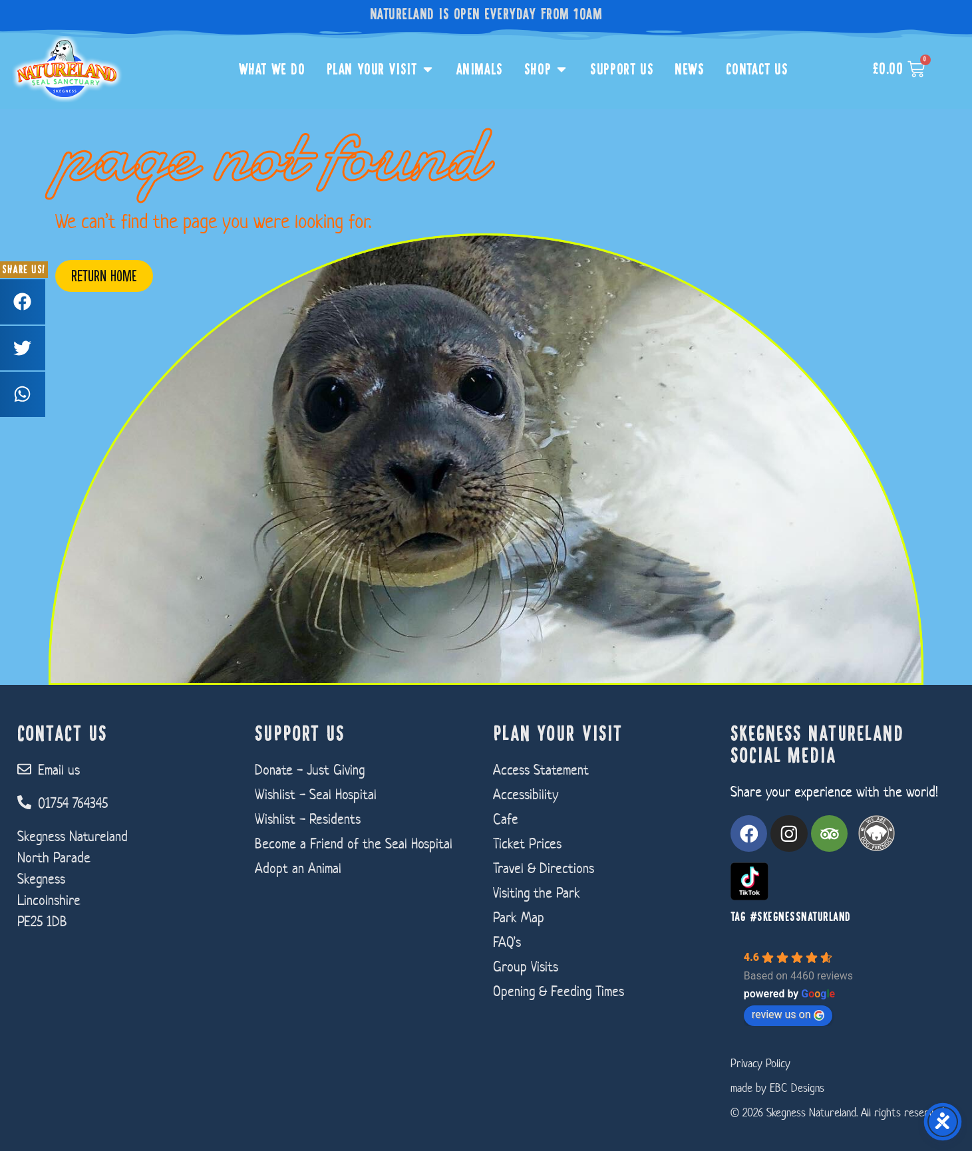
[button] (22, 301)
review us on (788, 1014)
